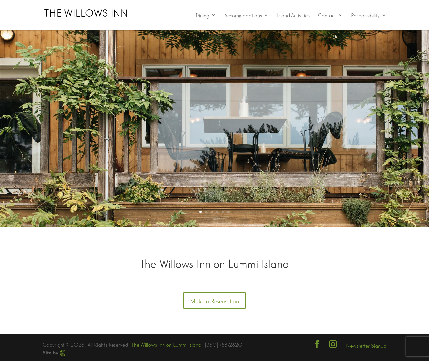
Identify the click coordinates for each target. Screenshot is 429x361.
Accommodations (243, 15)
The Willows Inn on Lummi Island (166, 344)
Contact (327, 15)
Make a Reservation (214, 301)
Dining (202, 15)
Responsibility (365, 15)
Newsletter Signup (366, 345)
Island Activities (293, 15)
